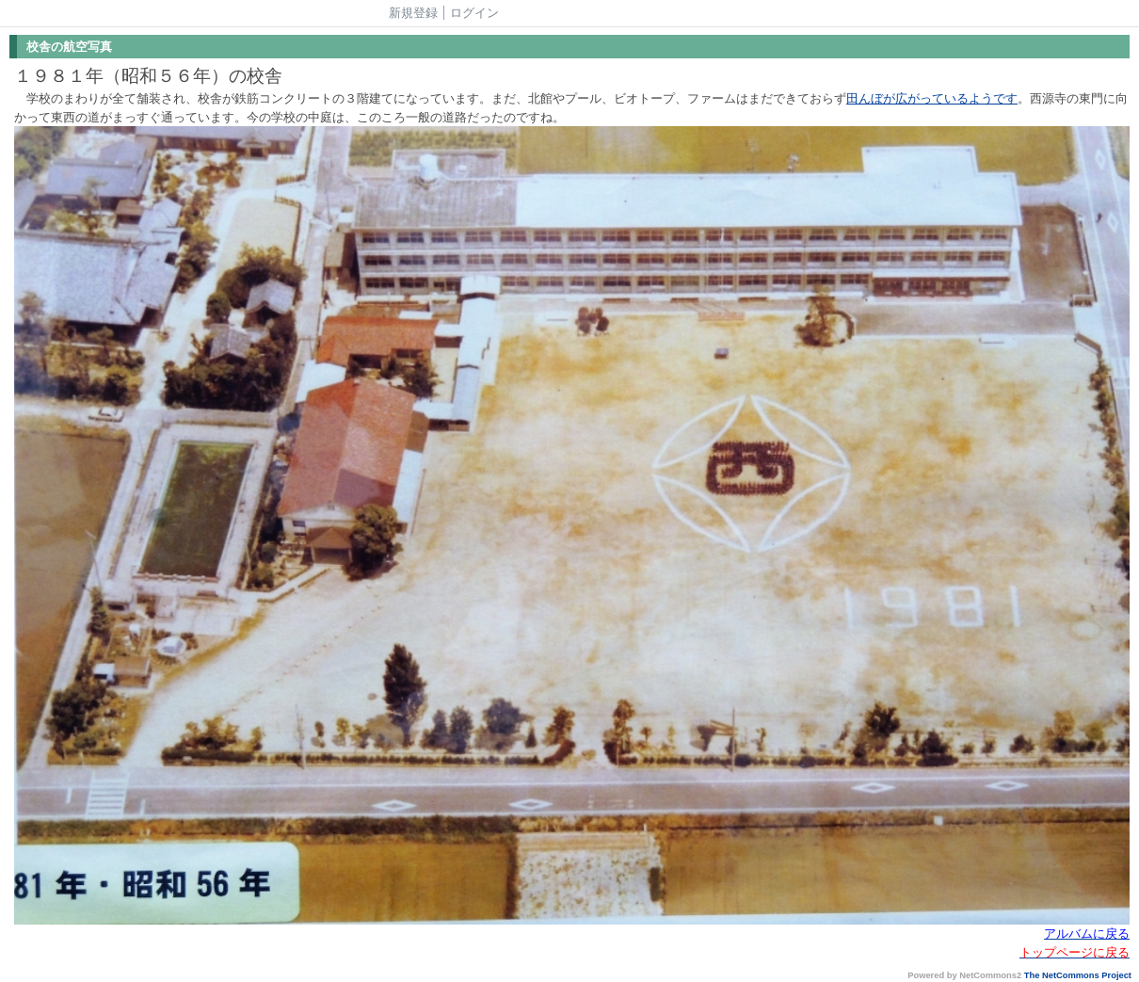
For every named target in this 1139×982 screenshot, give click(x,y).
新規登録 (413, 13)
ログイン (474, 13)
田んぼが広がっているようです (932, 98)
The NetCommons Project (1077, 975)
